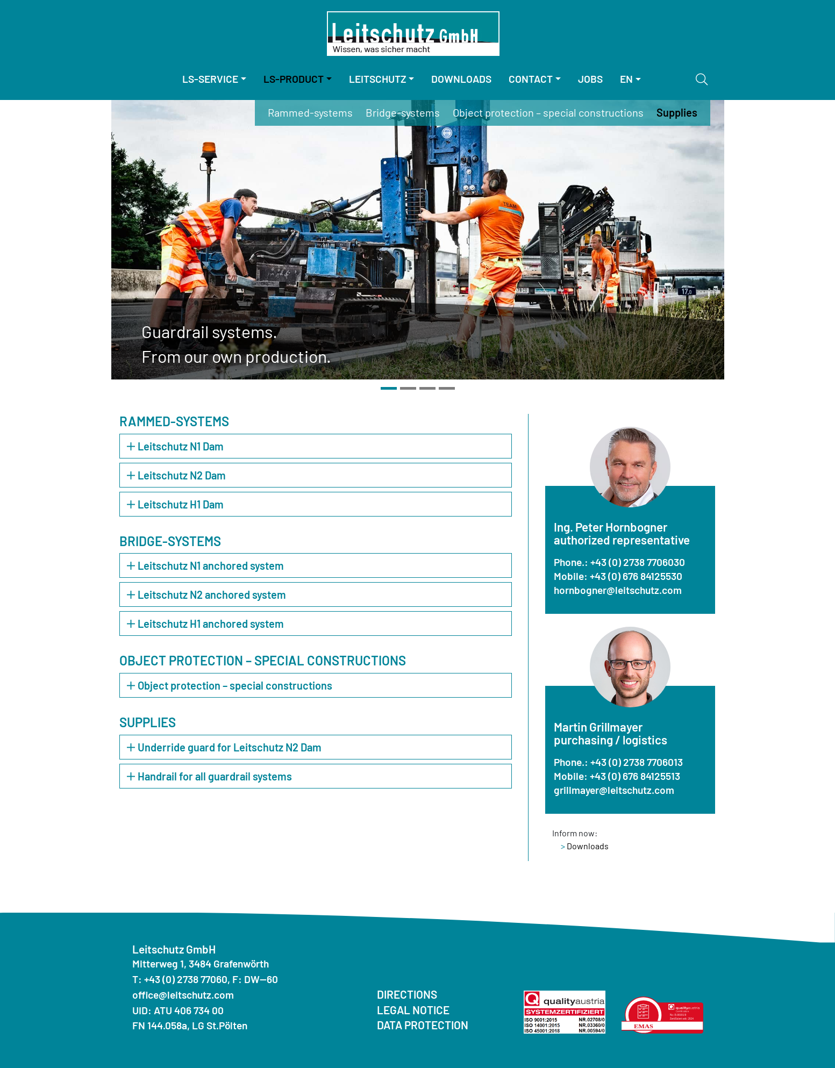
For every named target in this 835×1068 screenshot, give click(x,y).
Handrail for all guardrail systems (209, 776)
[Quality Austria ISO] (564, 1011)
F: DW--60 (255, 979)
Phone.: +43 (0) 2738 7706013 (618, 762)
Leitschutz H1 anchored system (205, 623)
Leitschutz (377, 79)
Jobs (590, 79)
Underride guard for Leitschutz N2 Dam (224, 747)
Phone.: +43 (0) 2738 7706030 (619, 562)
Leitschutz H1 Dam (175, 504)
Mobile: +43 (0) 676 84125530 (618, 576)
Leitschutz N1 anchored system (205, 565)
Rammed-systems (310, 112)
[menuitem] (214, 79)
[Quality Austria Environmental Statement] (662, 1013)
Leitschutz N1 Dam (175, 446)
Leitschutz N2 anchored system (206, 594)
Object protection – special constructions (548, 112)
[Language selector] (630, 79)
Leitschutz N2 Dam (176, 475)
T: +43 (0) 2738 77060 (179, 979)
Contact (531, 79)
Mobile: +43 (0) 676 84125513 (617, 776)
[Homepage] (413, 34)
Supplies (676, 112)
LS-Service (210, 79)
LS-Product (293, 79)
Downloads (461, 79)
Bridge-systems (403, 112)
